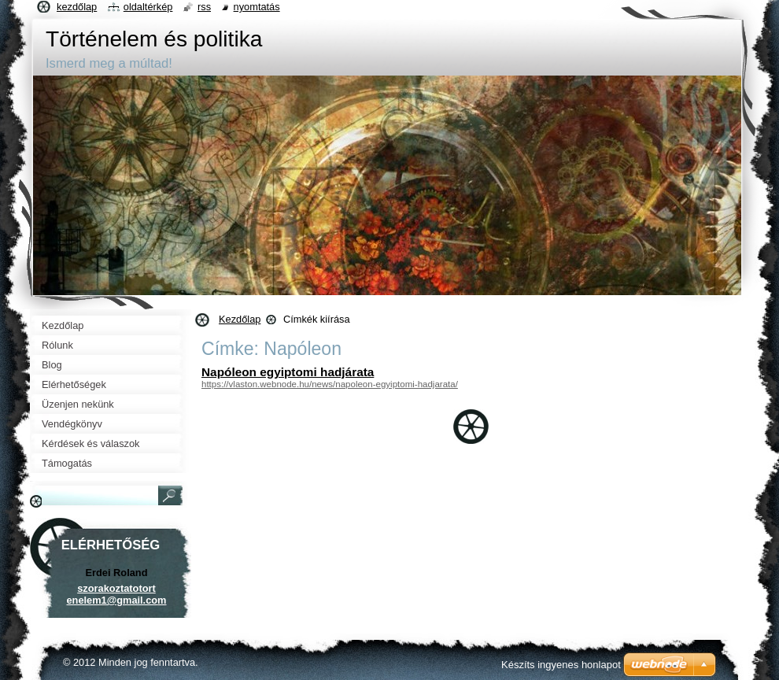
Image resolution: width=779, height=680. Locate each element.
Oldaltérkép (148, 7)
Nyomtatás (257, 7)
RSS (204, 7)
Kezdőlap (239, 319)
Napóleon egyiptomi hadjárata (287, 372)
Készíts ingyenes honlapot (561, 665)
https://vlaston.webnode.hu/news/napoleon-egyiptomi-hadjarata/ (329, 384)
